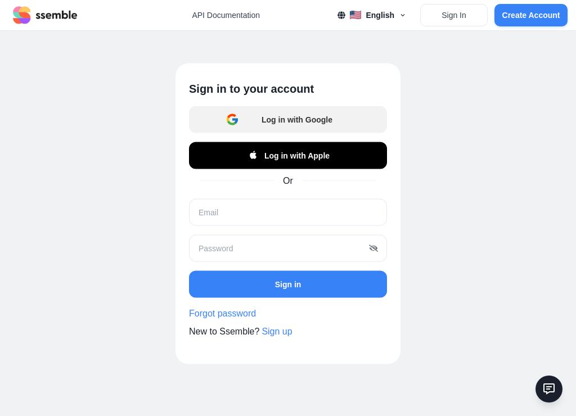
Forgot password (222, 313)
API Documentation (226, 15)
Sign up (277, 331)
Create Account (531, 15)
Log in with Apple (288, 155)
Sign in (288, 283)
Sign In (454, 15)
